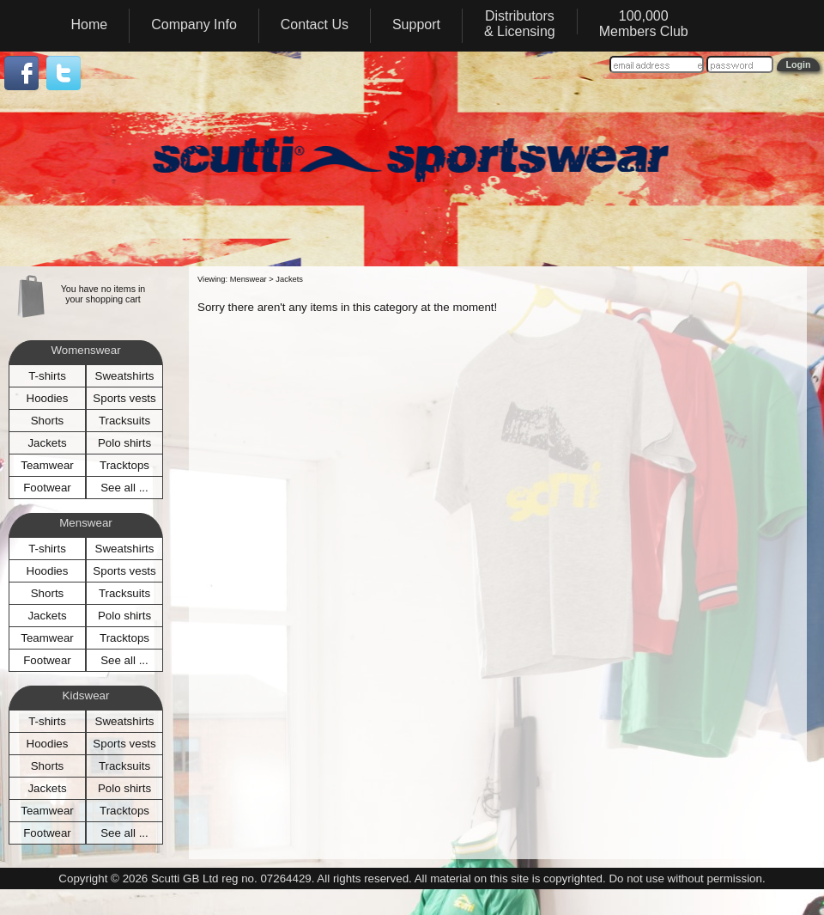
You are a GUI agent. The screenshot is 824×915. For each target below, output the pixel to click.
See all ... (124, 487)
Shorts (47, 420)
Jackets (46, 442)
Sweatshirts (124, 375)
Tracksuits (124, 420)
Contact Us (314, 24)
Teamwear (47, 465)
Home (89, 24)
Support (416, 24)
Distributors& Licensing (519, 24)
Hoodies (48, 398)
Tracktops (124, 465)
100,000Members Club (643, 24)
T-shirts (47, 375)
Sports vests (124, 398)
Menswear (248, 279)
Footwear (47, 487)
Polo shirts (124, 442)
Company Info (194, 24)
